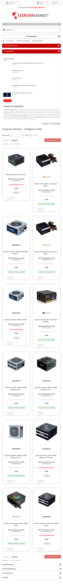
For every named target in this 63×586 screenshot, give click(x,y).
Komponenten (10, 41)
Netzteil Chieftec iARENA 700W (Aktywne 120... (16, 456)
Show (26, 135)
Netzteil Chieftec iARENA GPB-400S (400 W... (15, 253)
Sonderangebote (11, 46)
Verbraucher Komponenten (23, 41)
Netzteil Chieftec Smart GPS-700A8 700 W (46, 524)
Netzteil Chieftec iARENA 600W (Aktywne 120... (16, 389)
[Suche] (59, 24)
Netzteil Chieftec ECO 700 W (16, 175)
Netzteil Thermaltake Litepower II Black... (46, 185)
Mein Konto (11, 3)
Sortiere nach (5, 135)
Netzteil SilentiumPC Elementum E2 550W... (46, 321)
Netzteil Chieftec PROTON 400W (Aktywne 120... (46, 389)
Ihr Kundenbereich (9, 569)
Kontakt (41, 3)
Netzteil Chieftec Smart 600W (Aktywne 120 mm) (46, 456)
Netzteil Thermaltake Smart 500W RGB (16, 524)
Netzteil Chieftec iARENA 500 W (16, 320)
